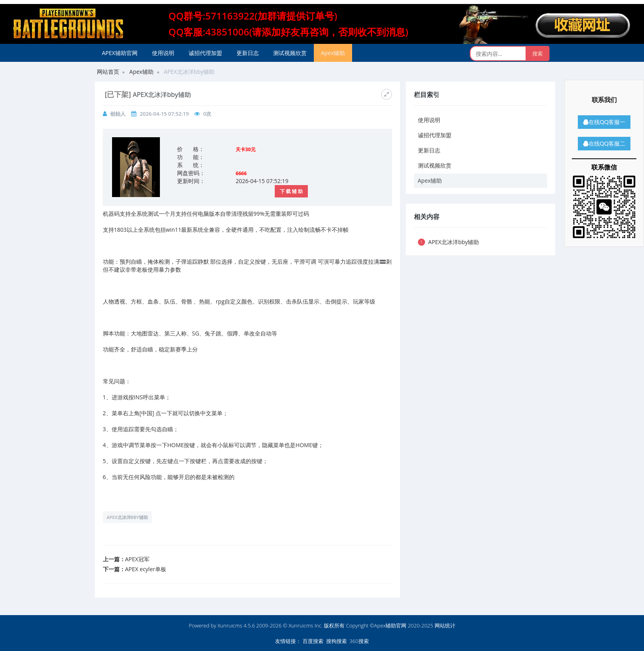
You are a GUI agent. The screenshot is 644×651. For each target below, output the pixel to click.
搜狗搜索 (336, 641)
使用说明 (163, 53)
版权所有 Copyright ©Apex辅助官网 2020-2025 (378, 625)
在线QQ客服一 (604, 121)
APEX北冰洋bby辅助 (127, 517)
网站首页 (108, 71)
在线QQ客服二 (604, 143)
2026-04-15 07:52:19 (164, 113)
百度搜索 (313, 641)
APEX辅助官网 (120, 53)
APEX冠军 (137, 559)
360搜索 (358, 641)
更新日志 (247, 53)
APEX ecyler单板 (145, 569)
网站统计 (445, 625)
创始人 (118, 113)
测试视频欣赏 (290, 53)
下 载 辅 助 (291, 191)
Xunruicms (230, 625)
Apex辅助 (333, 53)
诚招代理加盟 (205, 53)
